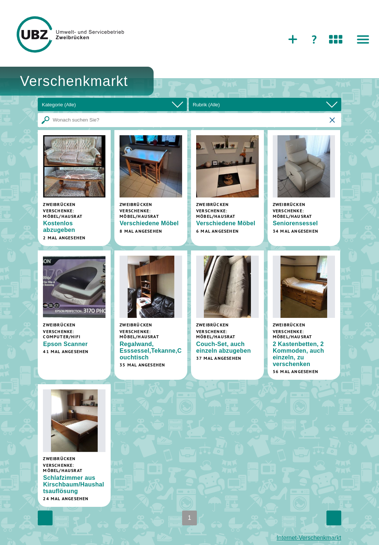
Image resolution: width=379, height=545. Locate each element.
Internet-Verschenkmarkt (308, 538)
